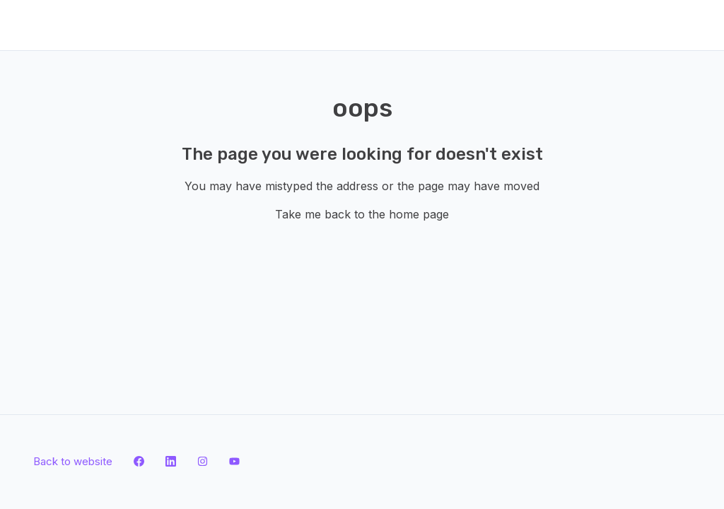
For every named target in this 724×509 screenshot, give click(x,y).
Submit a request (197, 24)
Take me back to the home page (362, 214)
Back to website (95, 24)
